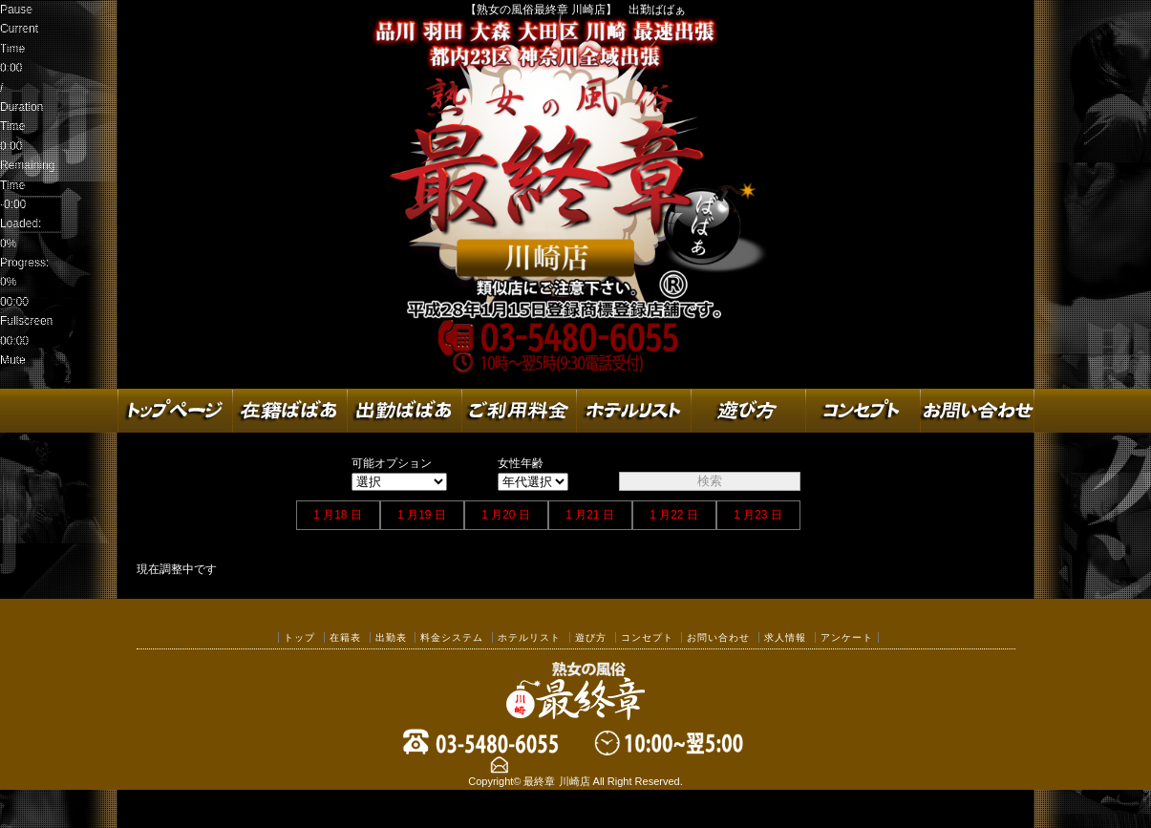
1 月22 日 (674, 514)
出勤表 (391, 637)
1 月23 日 (758, 514)
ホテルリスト (529, 637)
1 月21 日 (589, 514)
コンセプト (647, 637)
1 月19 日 (421, 514)
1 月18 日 (337, 514)
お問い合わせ (718, 637)
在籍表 (345, 637)
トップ (299, 637)
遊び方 (591, 637)
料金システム (451, 637)
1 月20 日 (505, 514)
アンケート (847, 637)
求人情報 (785, 637)
